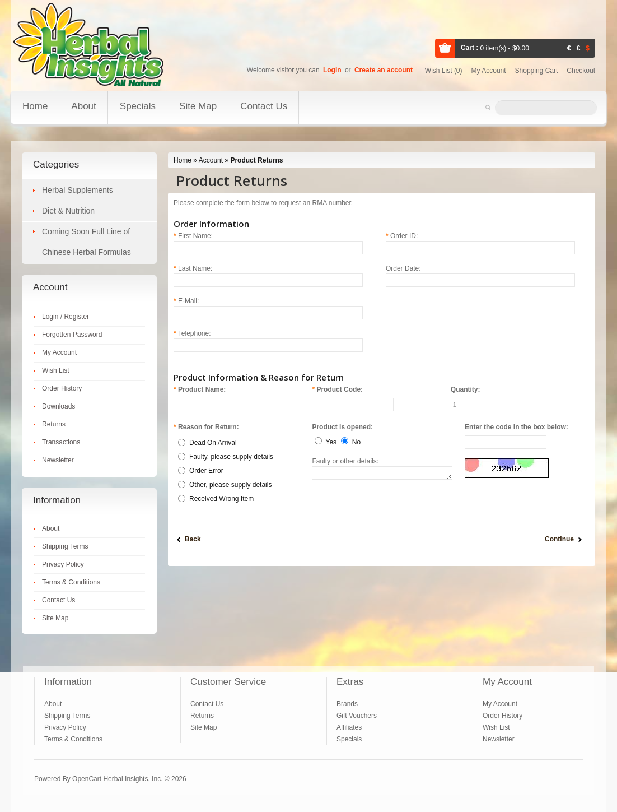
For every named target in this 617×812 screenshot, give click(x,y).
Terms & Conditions (71, 582)
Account (211, 160)
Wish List (55, 370)
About (83, 106)
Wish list (443, 71)
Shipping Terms (65, 546)
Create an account (383, 70)
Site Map (198, 106)
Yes (331, 442)
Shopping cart (536, 71)
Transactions (61, 442)
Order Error (206, 471)
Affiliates (349, 727)
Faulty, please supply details (231, 457)
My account (488, 71)
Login (332, 70)
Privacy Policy (63, 564)
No (356, 442)
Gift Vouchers (356, 716)
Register (76, 317)
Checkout (581, 71)
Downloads (58, 406)
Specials (138, 106)
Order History (62, 388)
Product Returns (256, 160)
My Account (59, 352)
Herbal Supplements (77, 189)
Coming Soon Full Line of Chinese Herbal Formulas (86, 242)
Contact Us (263, 106)
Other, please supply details (230, 485)
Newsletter (58, 460)
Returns (54, 424)
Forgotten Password (72, 334)
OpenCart (86, 779)
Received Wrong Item (221, 499)
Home (35, 106)
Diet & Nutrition (68, 210)
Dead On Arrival (213, 443)
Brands (347, 704)
